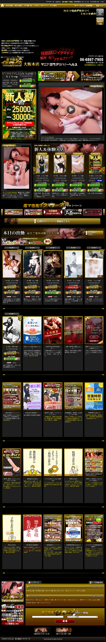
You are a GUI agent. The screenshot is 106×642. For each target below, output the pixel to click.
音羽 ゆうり (52, 280)
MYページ (84, 600)
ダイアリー (31, 600)
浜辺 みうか (11, 280)
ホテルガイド (74, 600)
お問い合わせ (32, 602)
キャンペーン (71, 591)
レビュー (40, 600)
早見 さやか (59, 176)
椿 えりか (26, 74)
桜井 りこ (77, 176)
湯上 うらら (93, 280)
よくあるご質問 (95, 600)
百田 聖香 (11, 346)
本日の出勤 (31, 591)
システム (61, 591)
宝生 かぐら (73, 280)
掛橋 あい (32, 280)
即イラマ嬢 (50, 600)
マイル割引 (82, 591)
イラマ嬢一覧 (52, 591)
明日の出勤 (41, 591)
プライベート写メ (61, 600)
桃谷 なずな (95, 176)
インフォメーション (45, 602)
